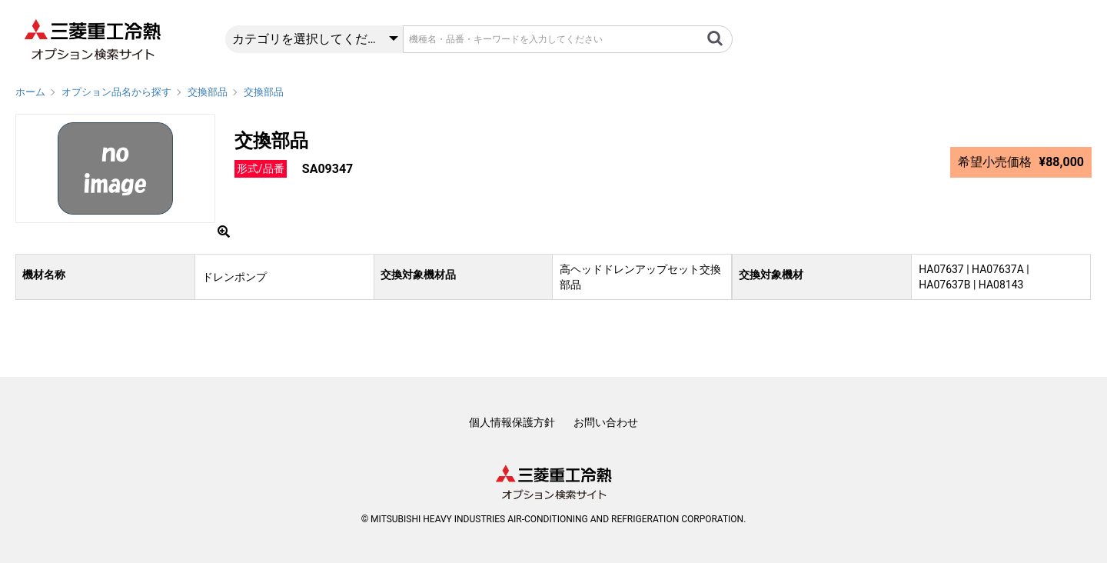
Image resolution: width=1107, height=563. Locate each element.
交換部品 (208, 92)
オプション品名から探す (116, 92)
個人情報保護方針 (512, 422)
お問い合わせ (605, 422)
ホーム (30, 92)
